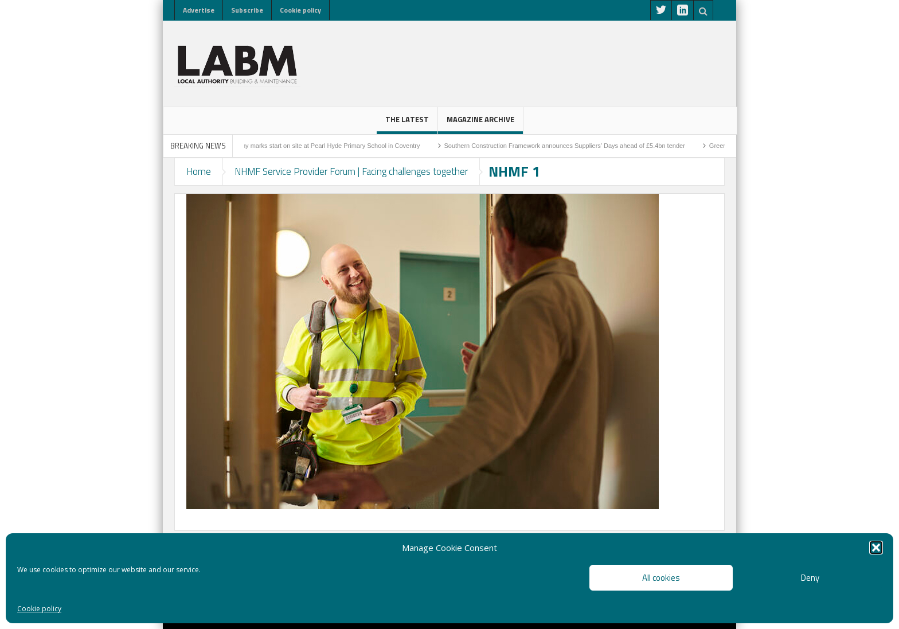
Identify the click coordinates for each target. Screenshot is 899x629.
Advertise (198, 10)
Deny (810, 577)
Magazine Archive (480, 124)
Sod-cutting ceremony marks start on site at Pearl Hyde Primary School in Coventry (309, 145)
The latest (407, 124)
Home (198, 171)
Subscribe (247, 10)
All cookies (661, 577)
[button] (876, 547)
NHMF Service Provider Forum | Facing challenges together (351, 171)
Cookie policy (39, 609)
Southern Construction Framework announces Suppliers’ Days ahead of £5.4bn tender (570, 145)
